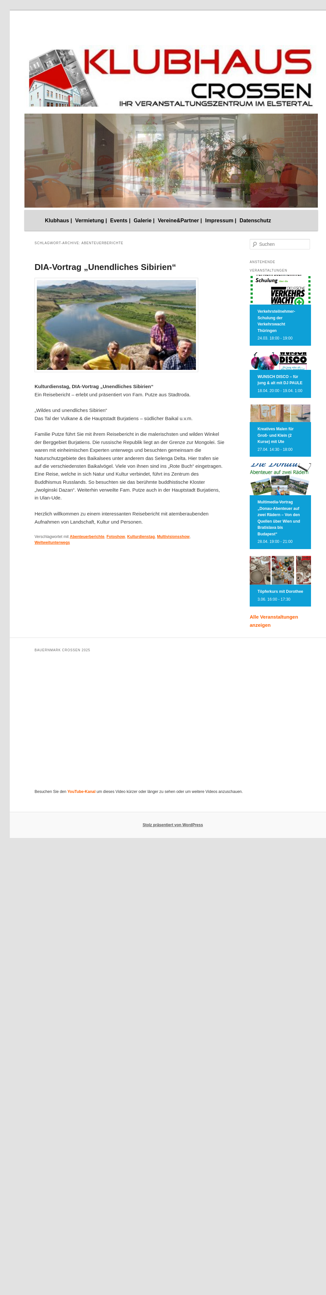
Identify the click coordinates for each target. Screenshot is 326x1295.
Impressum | (220, 220)
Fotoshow (116, 536)
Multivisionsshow (173, 536)
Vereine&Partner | (180, 220)
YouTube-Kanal (81, 791)
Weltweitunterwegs (52, 542)
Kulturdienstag (141, 536)
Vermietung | (91, 220)
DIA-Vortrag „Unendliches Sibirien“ (105, 267)
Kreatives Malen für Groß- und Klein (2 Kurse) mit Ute (276, 435)
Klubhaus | (58, 220)
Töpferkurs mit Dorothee (280, 591)
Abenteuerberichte (87, 536)
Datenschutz (255, 220)
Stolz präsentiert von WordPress (172, 825)
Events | (120, 220)
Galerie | (144, 220)
